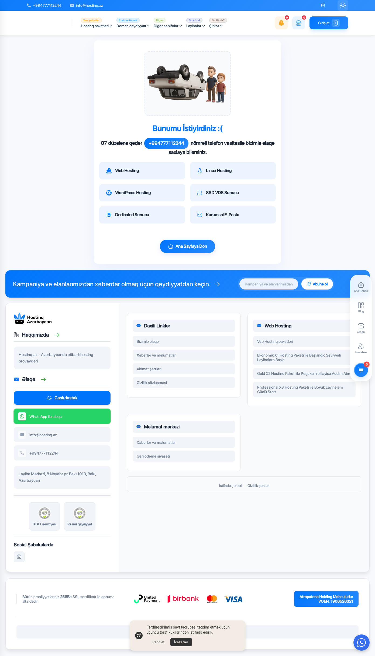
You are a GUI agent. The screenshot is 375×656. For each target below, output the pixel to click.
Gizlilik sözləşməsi (152, 383)
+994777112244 (44, 5)
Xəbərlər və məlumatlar (156, 356)
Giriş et (329, 23)
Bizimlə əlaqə (148, 342)
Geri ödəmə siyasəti (153, 457)
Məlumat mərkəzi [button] (158, 427)
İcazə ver (181, 642)
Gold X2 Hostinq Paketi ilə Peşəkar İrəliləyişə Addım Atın (303, 374)
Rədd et (158, 642)
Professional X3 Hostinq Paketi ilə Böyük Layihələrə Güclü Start (300, 390)
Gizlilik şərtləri (258, 485)
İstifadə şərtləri (230, 485)
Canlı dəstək (62, 397)
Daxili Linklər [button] (153, 326)
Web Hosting (122, 170)
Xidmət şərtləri (149, 369)
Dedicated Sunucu (127, 215)
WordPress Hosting (128, 193)
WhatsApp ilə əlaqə (40, 417)
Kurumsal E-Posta (218, 215)
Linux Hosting (214, 170)
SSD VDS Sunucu (218, 193)
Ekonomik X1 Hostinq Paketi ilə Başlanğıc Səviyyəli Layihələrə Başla (299, 358)
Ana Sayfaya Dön (187, 246)
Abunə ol (317, 284)
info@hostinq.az (86, 5)
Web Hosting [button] (273, 326)
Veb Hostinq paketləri (275, 342)
